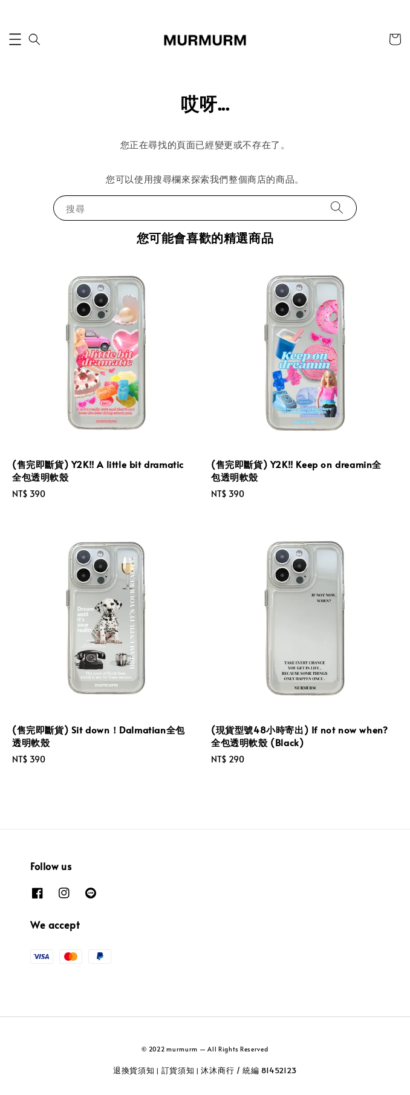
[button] (15, 39)
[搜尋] (336, 207)
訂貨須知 (178, 1070)
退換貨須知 (134, 1070)
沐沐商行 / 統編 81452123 (249, 1070)
